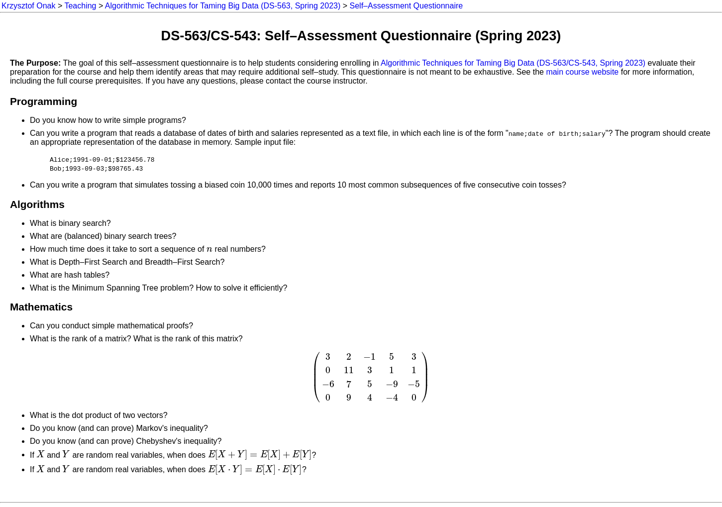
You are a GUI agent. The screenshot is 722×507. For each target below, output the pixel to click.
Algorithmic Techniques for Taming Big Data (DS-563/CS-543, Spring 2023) (513, 63)
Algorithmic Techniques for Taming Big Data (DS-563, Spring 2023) (222, 5)
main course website (582, 72)
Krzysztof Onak (28, 5)
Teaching (80, 5)
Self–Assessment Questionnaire (406, 5)
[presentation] (209, 249)
